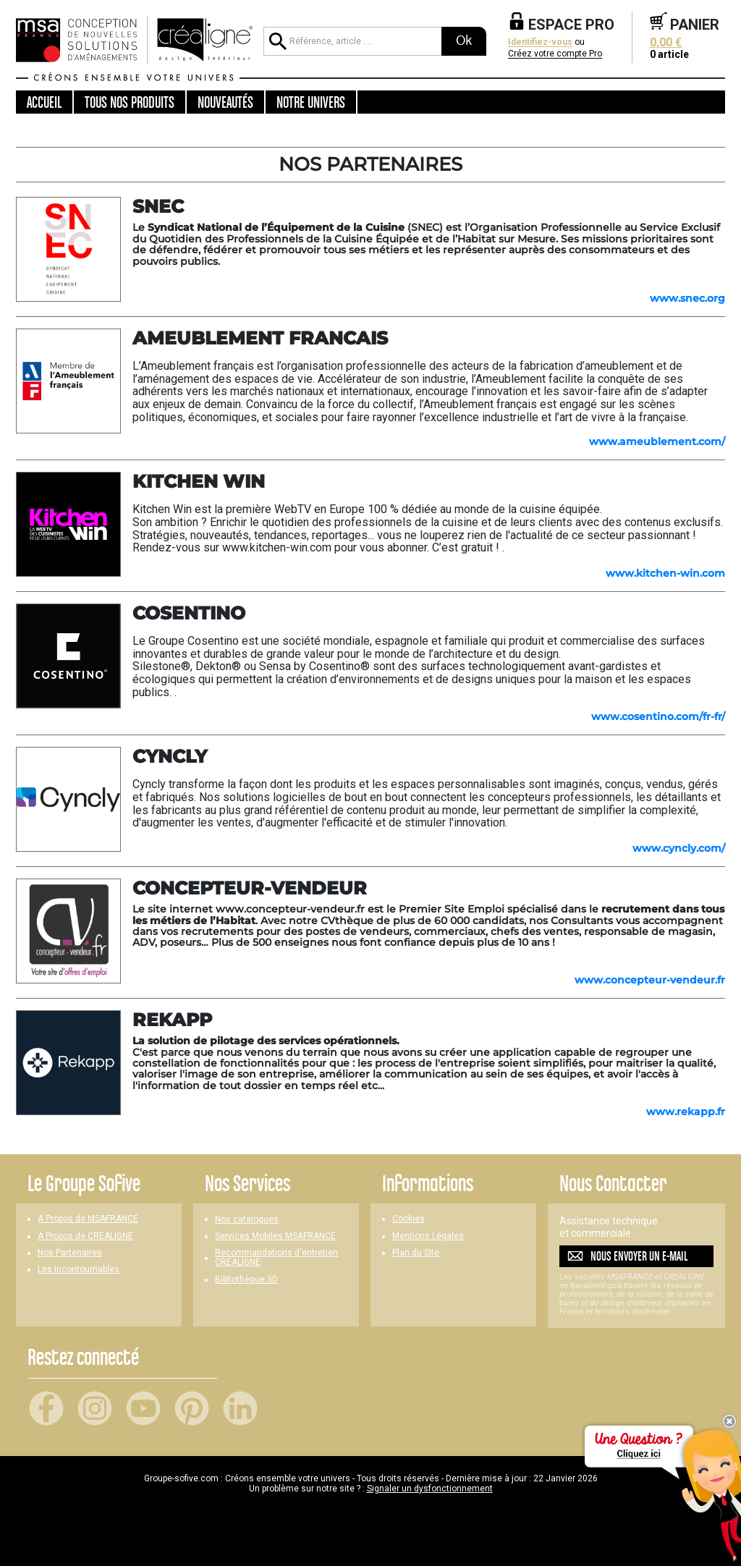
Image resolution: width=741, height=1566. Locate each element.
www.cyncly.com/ (678, 848)
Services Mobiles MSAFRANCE (275, 1236)
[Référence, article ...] (352, 41)
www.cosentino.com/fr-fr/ (658, 716)
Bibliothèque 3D (246, 1279)
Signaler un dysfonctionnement (430, 1489)
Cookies (408, 1219)
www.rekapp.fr (685, 1111)
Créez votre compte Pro (555, 54)
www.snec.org (687, 298)
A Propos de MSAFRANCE (88, 1219)
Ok (464, 40)
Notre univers (310, 102)
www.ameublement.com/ (657, 441)
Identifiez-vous (540, 42)
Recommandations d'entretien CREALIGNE (276, 1257)
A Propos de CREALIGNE (85, 1236)
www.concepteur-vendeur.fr (650, 979)
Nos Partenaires (70, 1253)
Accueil (44, 102)
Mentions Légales (428, 1236)
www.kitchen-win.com (665, 573)
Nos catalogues (247, 1219)
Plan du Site (415, 1253)
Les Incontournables (78, 1269)
